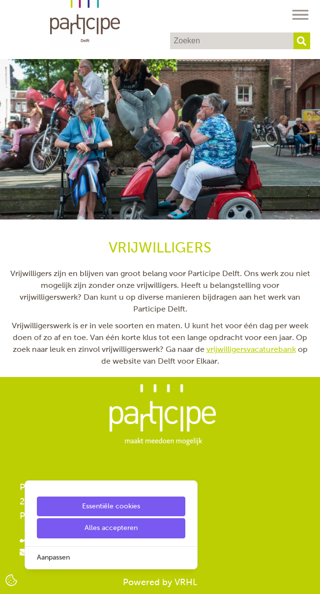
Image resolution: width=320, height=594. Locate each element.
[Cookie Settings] (11, 579)
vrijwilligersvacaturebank (251, 349)
